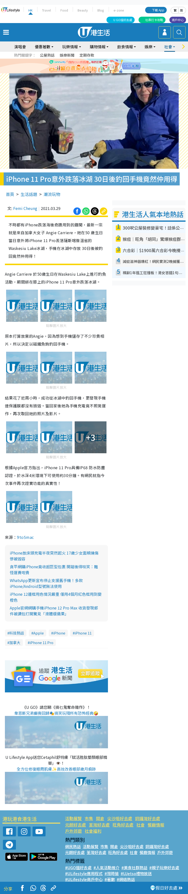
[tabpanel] (94, 66)
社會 (168, 47)
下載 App (158, 10)
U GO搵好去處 (122, 20)
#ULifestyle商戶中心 (84, 879)
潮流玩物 (52, 194)
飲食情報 (125, 47)
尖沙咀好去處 (119, 818)
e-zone (119, 10)
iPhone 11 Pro (41, 642)
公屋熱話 (47, 55)
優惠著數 (42, 47)
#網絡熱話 (126, 879)
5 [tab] (105, 72)
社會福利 (93, 831)
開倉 (100, 818)
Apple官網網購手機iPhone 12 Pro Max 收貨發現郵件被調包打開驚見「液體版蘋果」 (54, 611)
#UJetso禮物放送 (136, 873)
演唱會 (20, 47)
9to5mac (25, 537)
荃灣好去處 (99, 825)
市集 (89, 818)
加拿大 (14, 642)
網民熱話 (73, 846)
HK (30, 10)
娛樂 (149, 47)
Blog (100, 10)
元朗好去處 (75, 825)
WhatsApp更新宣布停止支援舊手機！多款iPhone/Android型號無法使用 (46, 583)
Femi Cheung (25, 208)
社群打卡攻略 (154, 20)
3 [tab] (95, 72)
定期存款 (87, 55)
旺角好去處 (123, 825)
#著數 (110, 879)
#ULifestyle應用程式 (84, 873)
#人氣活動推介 (106, 867)
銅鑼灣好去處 (147, 818)
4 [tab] (100, 72)
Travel (46, 10)
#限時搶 (112, 873)
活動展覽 (73, 818)
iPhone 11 (83, 632)
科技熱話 (16, 632)
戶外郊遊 (73, 831)
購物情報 (98, 47)
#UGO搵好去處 (78, 867)
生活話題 (29, 194)
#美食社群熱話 (134, 867)
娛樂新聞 (67, 55)
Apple (38, 632)
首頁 (10, 194)
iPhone (59, 632)
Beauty (83, 10)
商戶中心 (178, 20)
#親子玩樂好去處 (164, 867)
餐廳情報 (156, 825)
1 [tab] (85, 72)
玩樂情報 (70, 47)
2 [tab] (90, 72)
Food (64, 10)
